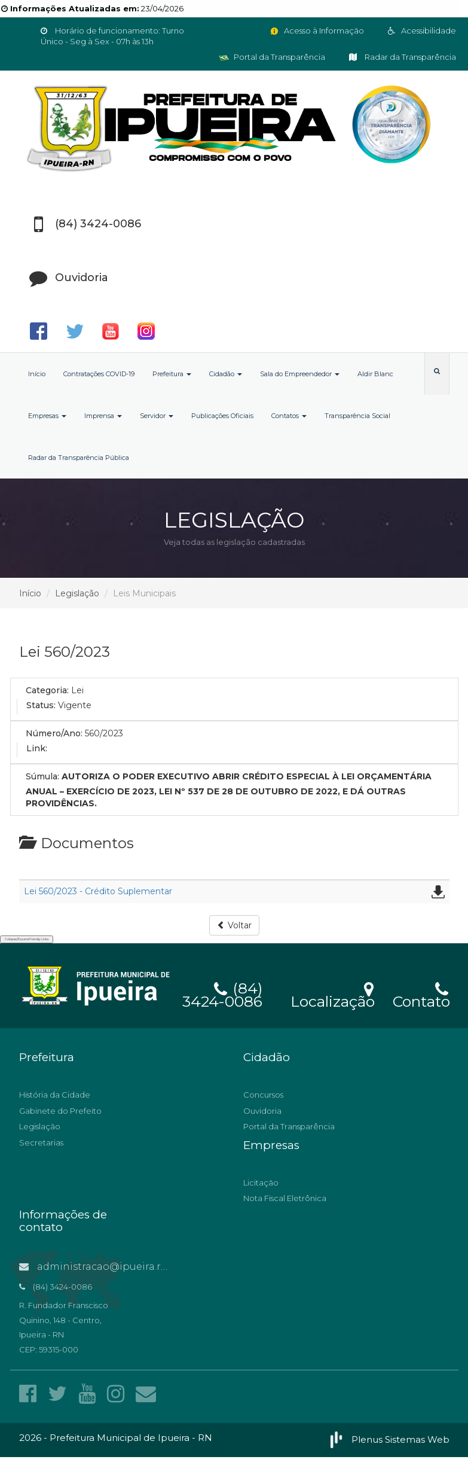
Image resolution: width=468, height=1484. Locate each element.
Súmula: (42, 776)
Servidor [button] (156, 416)
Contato (421, 994)
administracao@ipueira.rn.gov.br (110, 1266)
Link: (36, 748)
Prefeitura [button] (171, 374)
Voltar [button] (234, 925)
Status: (41, 705)
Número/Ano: (54, 733)
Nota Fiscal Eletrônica (284, 1198)
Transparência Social (357, 416)
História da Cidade (54, 1094)
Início (36, 374)
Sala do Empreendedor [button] (299, 374)
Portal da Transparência (272, 57)
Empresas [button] (47, 416)
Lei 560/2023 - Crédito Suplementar (98, 891)
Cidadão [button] (225, 374)
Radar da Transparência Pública (78, 457)
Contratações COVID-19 (98, 374)
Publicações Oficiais (222, 416)
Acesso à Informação (316, 30)
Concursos (263, 1094)
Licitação (261, 1182)
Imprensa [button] (103, 416)
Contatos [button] (289, 416)
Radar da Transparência (402, 57)
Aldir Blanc (375, 374)
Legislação (77, 593)
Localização (332, 994)
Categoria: (47, 690)
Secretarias (41, 1142)
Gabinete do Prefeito (60, 1111)
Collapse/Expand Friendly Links (26, 939)
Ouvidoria (262, 1111)
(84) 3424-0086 (222, 993)
